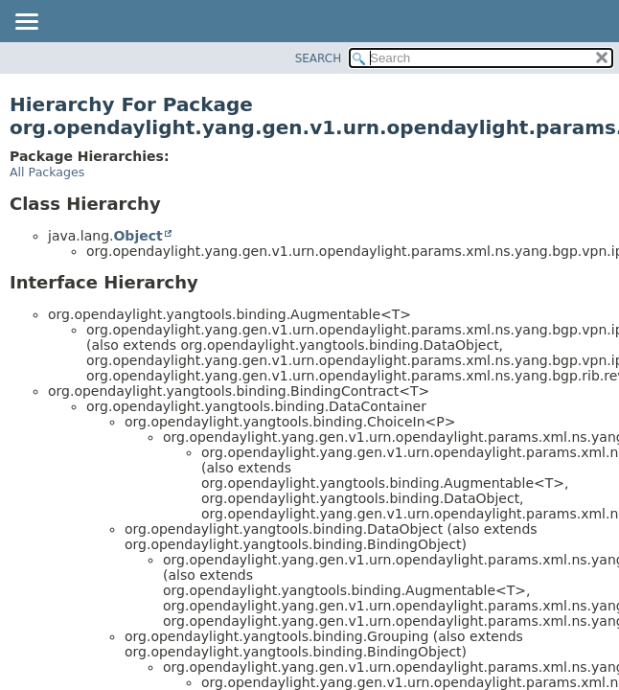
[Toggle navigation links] (26, 23)
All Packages (47, 172)
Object (137, 235)
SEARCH (318, 58)
